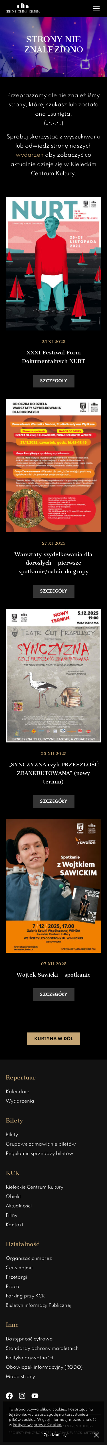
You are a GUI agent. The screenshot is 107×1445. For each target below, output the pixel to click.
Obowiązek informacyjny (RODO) (44, 1367)
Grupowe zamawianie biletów (41, 1144)
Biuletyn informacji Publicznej (38, 1305)
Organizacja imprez (29, 1258)
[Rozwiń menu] (96, 8)
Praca (12, 1286)
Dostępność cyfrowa (29, 1339)
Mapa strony (20, 1376)
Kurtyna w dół (53, 1039)
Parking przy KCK (25, 1296)
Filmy (11, 1215)
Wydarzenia (20, 1101)
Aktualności (19, 1206)
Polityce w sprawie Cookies (37, 1425)
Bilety (12, 1134)
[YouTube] (35, 1396)
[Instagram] (22, 1396)
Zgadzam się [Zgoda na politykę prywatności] (55, 1434)
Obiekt (13, 1196)
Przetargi (16, 1277)
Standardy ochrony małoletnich (42, 1348)
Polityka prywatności (29, 1358)
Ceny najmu (19, 1268)
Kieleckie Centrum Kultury (34, 1187)
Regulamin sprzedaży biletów (39, 1153)
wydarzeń (30, 155)
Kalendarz (18, 1091)
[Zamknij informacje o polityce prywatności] (96, 1435)
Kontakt (14, 1224)
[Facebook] (9, 1396)
